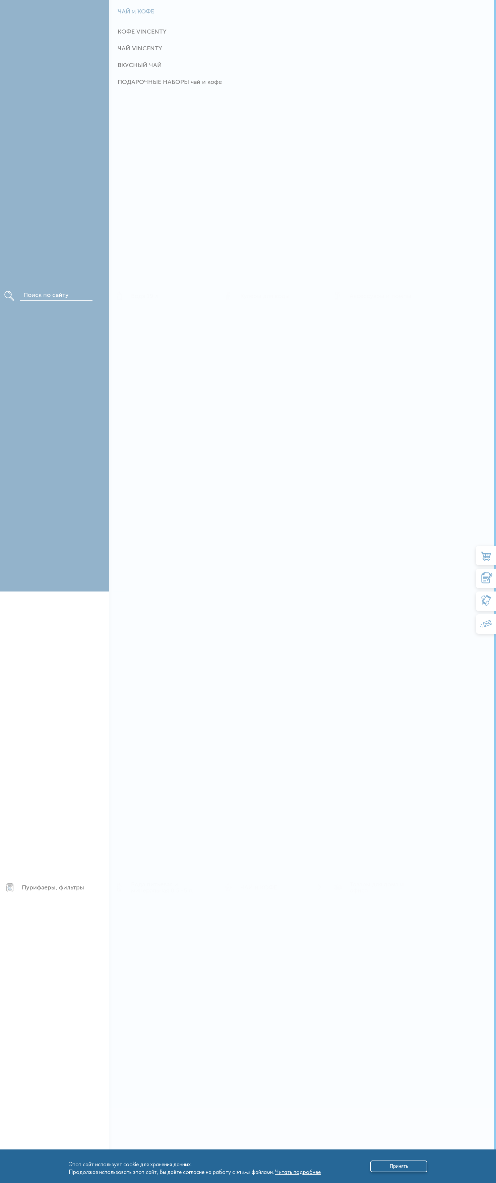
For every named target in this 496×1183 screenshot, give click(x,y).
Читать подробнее (298, 1170)
